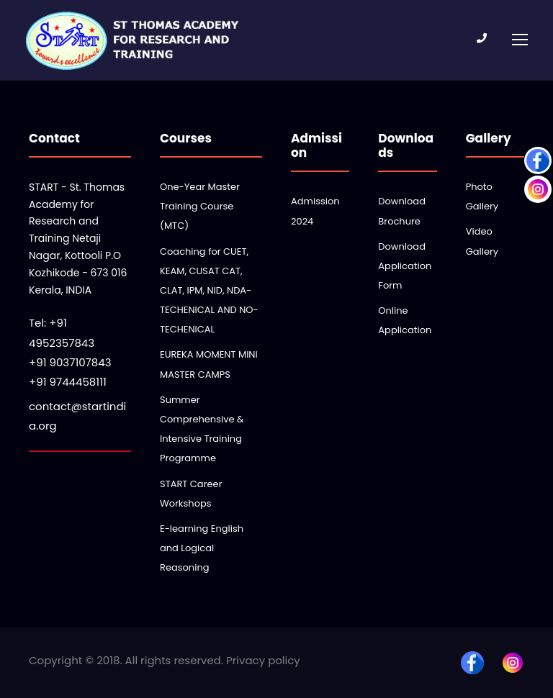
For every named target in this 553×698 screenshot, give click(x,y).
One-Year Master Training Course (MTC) (200, 206)
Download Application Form (404, 266)
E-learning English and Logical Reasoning (201, 548)
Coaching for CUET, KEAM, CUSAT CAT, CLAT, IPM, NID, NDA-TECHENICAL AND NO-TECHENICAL (209, 291)
